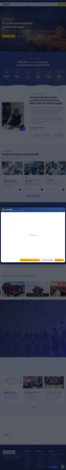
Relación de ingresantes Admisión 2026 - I (30, 260)
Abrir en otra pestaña (47, 260)
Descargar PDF (59, 260)
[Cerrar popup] (63, 209)
